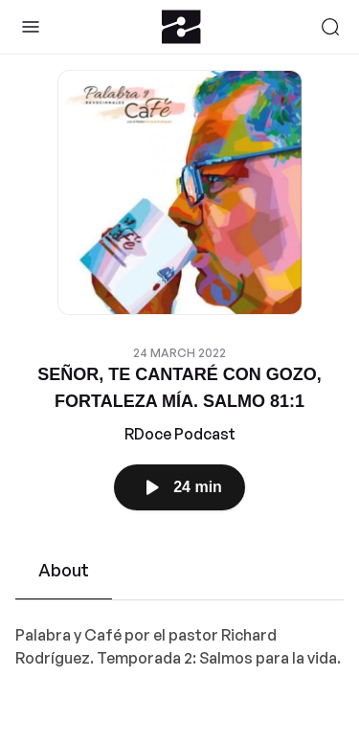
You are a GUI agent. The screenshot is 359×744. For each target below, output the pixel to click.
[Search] (330, 27)
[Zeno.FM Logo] (181, 27)
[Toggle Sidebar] (31, 27)
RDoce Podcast (180, 433)
